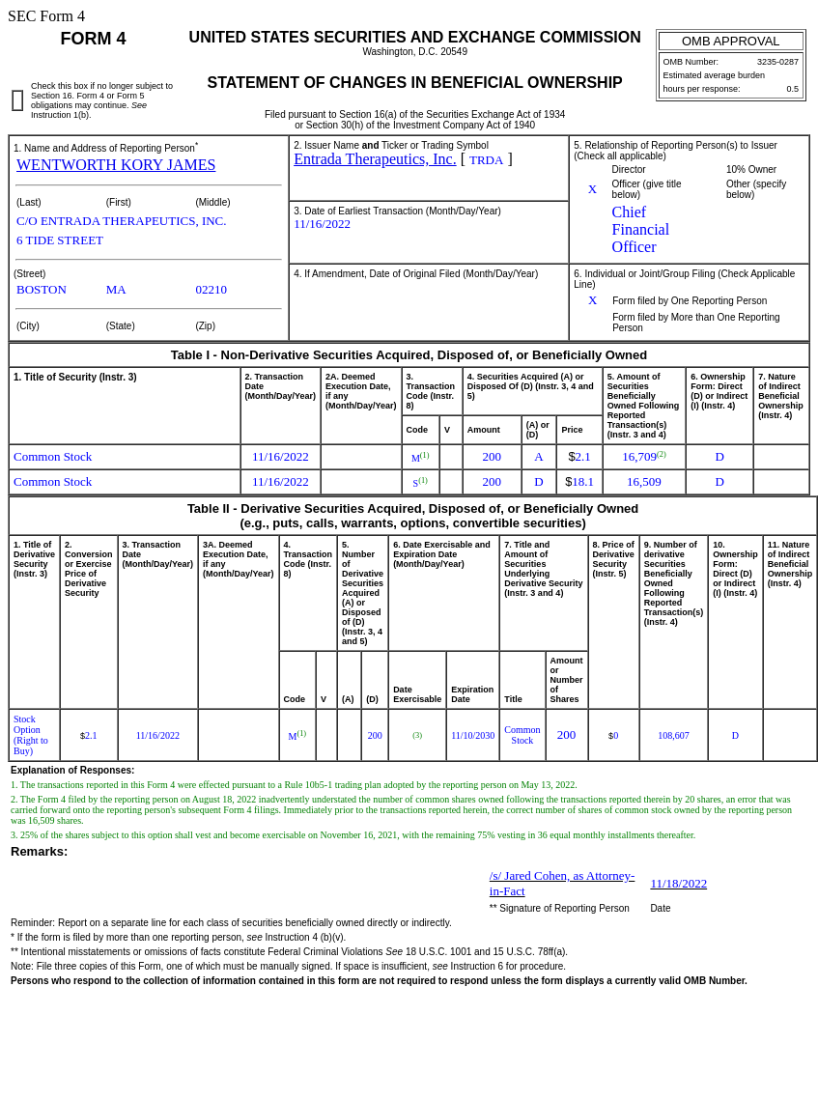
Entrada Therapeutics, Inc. (375, 159)
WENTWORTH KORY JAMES (115, 164)
